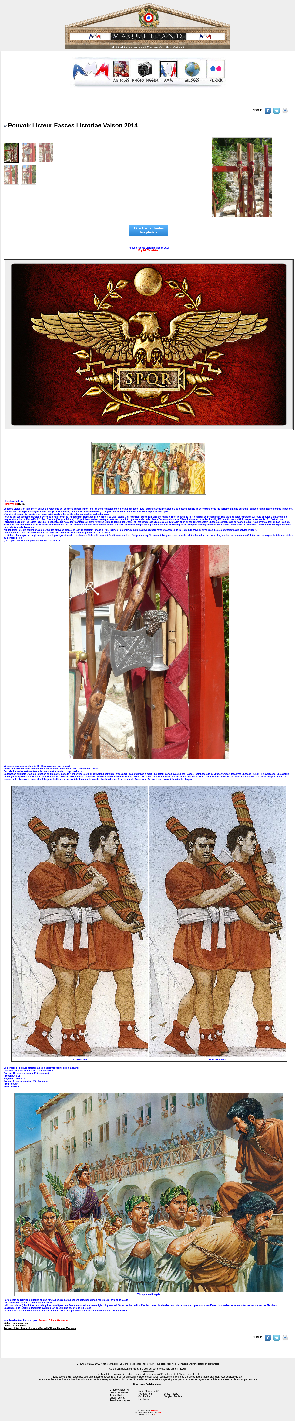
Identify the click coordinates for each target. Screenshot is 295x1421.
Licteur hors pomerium (16, 1323)
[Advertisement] (148, 99)
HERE (21, 504)
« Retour (257, 109)
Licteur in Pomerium (15, 1325)
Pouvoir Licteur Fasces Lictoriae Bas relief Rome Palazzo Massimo (40, 1328)
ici (217, 1364)
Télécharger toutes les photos (149, 230)
